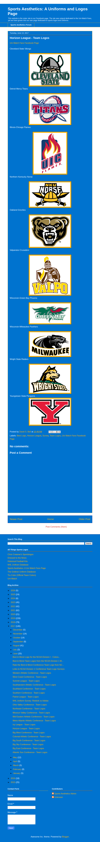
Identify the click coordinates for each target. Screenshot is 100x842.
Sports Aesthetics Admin (65, 794)
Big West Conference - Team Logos (29, 733)
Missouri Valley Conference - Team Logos (31, 713)
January (17, 773)
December (18, 630)
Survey (46, 436)
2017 (13, 626)
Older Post (84, 519)
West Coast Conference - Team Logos (30, 677)
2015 (13, 782)
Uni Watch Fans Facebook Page (24, 43)
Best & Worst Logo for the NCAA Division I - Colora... (36, 657)
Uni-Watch (12, 579)
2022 (13, 606)
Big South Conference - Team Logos (29, 740)
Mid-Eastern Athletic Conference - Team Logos (34, 717)
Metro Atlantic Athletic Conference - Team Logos (34, 721)
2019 (13, 618)
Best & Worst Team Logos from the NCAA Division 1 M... (38, 661)
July (15, 650)
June (15, 653)
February (17, 769)
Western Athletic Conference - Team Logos (32, 673)
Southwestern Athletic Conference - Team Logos (34, 685)
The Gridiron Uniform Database (22, 572)
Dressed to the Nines (17, 558)
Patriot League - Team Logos (26, 697)
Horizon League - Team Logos (26, 728)
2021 (13, 610)
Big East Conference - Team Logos (28, 748)
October (17, 638)
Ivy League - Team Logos (24, 724)
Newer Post (16, 519)
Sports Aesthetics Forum (21, 25)
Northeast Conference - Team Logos (29, 709)
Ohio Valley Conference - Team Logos (30, 705)
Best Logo (21, 436)
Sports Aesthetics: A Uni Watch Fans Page (27, 568)
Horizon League (34, 436)
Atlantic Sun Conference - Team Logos (30, 752)
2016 (13, 778)
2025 (13, 594)
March (16, 765)
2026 (13, 590)
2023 (13, 602)
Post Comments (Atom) (56, 527)
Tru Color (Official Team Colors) (22, 575)
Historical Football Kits (18, 561)
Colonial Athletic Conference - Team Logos (32, 736)
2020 (13, 614)
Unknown (58, 797)
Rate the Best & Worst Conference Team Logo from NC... (38, 665)
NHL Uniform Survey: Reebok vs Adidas (30, 701)
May (15, 757)
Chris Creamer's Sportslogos (20, 554)
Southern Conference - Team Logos (29, 693)
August (16, 645)
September (18, 642)
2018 (13, 622)
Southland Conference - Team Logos (29, 689)
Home (50, 519)
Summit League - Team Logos (26, 681)
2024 (13, 598)
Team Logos (55, 436)
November (18, 634)
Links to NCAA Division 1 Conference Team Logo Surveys (39, 669)
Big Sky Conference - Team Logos (28, 744)
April (15, 761)
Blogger (65, 837)
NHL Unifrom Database (18, 565)
